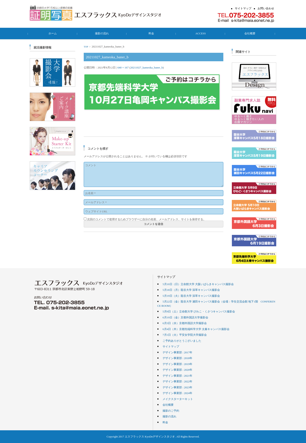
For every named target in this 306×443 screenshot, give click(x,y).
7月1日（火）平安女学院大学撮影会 (185, 334)
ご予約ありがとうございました (182, 340)
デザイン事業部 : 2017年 (177, 352)
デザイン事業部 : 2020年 (177, 369)
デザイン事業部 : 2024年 (177, 393)
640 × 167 (123, 67)
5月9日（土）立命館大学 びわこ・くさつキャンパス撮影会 (199, 311)
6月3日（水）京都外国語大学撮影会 (185, 323)
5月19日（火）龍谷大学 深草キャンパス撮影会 (191, 295)
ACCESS (202, 33)
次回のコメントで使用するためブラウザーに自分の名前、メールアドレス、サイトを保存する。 (146, 219)
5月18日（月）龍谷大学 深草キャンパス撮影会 (191, 289)
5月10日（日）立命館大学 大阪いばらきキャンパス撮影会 (198, 284)
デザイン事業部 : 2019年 (177, 364)
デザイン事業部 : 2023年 (177, 387)
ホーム (54, 33)
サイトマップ (171, 346)
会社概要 (251, 33)
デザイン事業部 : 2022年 (177, 381)
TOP (86, 47)
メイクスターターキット (178, 399)
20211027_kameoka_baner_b (146, 67)
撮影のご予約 (171, 410)
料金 (153, 33)
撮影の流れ (104, 33)
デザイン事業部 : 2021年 (177, 375)
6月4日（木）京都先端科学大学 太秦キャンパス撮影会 (196, 329)
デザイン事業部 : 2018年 (177, 358)
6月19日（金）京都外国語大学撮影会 (185, 317)
